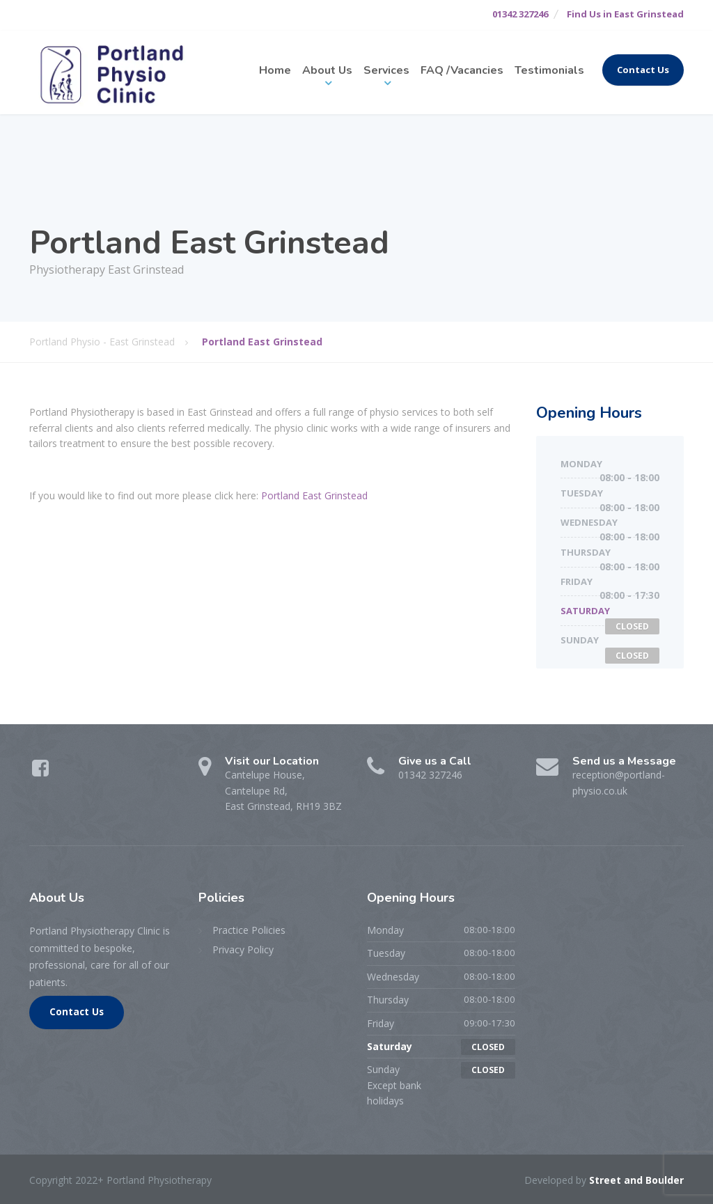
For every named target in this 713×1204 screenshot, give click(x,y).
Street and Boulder (636, 1180)
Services (386, 70)
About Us (327, 70)
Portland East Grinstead (314, 495)
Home (275, 70)
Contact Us (643, 69)
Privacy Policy (243, 949)
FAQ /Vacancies (462, 70)
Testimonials (549, 70)
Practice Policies (248, 930)
